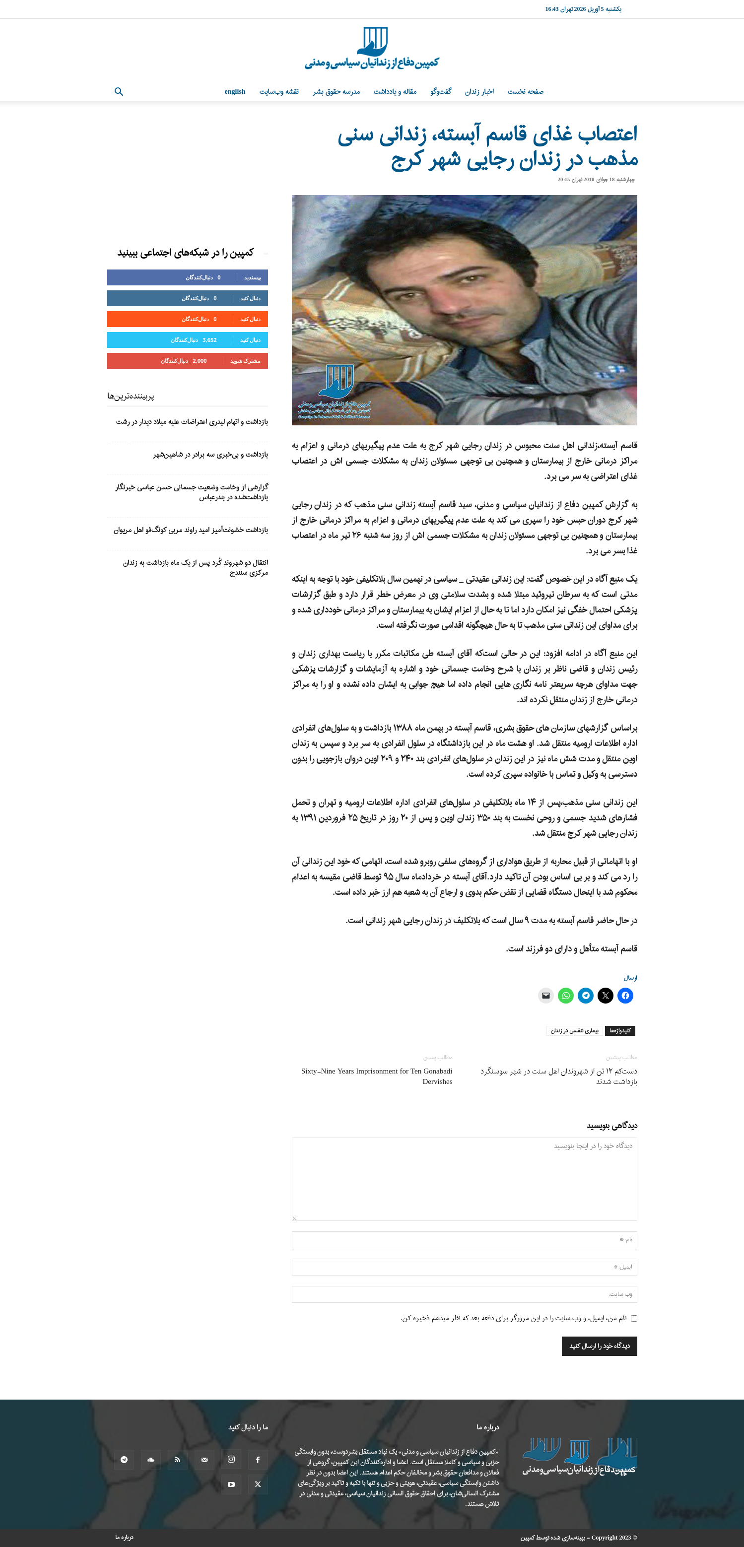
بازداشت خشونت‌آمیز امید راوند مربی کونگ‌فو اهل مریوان (191, 530)
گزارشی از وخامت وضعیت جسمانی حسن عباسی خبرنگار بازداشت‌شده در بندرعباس (191, 492)
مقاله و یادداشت (395, 92)
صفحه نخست (525, 92)
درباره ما (124, 1537)
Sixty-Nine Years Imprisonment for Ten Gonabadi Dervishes (377, 1077)
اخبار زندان (479, 92)
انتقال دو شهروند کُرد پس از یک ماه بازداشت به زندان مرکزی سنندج (195, 568)
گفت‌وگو (440, 92)
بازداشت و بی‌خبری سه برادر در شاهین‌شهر (210, 455)
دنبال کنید (250, 298)
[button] (119, 93)
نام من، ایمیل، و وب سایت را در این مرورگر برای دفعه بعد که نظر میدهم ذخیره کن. (514, 1318)
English (235, 92)
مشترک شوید (245, 360)
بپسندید (252, 277)
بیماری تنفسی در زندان (575, 1031)
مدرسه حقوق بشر (336, 92)
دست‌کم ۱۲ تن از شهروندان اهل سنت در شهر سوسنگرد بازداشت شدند (558, 1077)
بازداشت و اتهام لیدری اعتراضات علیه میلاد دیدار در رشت (192, 422)
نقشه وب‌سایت (279, 92)
